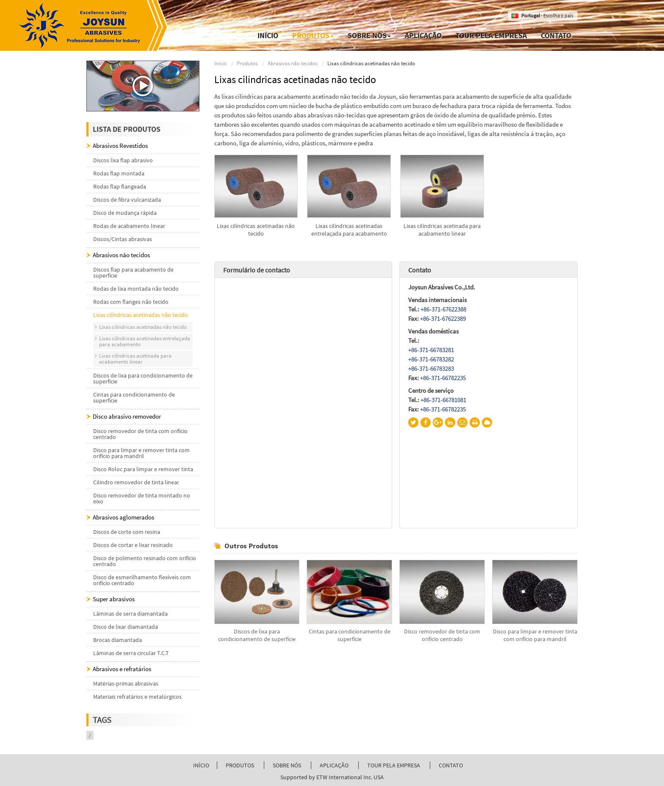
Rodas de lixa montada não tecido (136, 288)
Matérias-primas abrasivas (125, 683)
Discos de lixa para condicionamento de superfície (257, 635)
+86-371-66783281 (431, 350)
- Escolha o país (547, 15)
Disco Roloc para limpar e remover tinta (143, 469)
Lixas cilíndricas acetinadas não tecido (256, 229)
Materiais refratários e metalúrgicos (137, 696)
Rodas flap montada (118, 173)
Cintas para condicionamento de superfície (349, 635)
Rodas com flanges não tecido (131, 302)
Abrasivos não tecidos (292, 63)
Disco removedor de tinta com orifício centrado (442, 635)
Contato (556, 35)
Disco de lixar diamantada (125, 626)
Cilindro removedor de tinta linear (136, 482)
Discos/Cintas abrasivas (122, 239)
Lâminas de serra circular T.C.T (131, 653)
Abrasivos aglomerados (123, 517)
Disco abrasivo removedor (127, 416)
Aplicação (423, 35)
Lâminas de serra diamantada (130, 613)
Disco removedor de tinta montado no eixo (141, 498)
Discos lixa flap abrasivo (123, 160)
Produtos (247, 63)
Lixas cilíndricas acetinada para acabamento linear (442, 229)
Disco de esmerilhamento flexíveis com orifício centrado (142, 580)
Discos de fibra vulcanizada (127, 199)
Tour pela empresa (491, 35)
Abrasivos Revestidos (120, 146)
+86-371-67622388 (443, 309)
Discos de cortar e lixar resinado (133, 545)
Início (267, 35)
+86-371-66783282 (431, 359)
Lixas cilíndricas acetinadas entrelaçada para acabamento (349, 229)
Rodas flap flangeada (119, 186)
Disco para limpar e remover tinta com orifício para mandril (535, 635)
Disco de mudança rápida (125, 213)
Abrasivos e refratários (122, 669)
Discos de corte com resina (126, 532)
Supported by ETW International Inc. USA (332, 777)
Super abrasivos (114, 599)
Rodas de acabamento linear (129, 226)
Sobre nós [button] (369, 35)
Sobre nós (287, 765)
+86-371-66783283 (431, 368)
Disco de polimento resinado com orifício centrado (144, 561)
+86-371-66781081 (443, 400)
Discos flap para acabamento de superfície (133, 272)
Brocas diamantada (117, 640)
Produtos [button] (313, 35)
